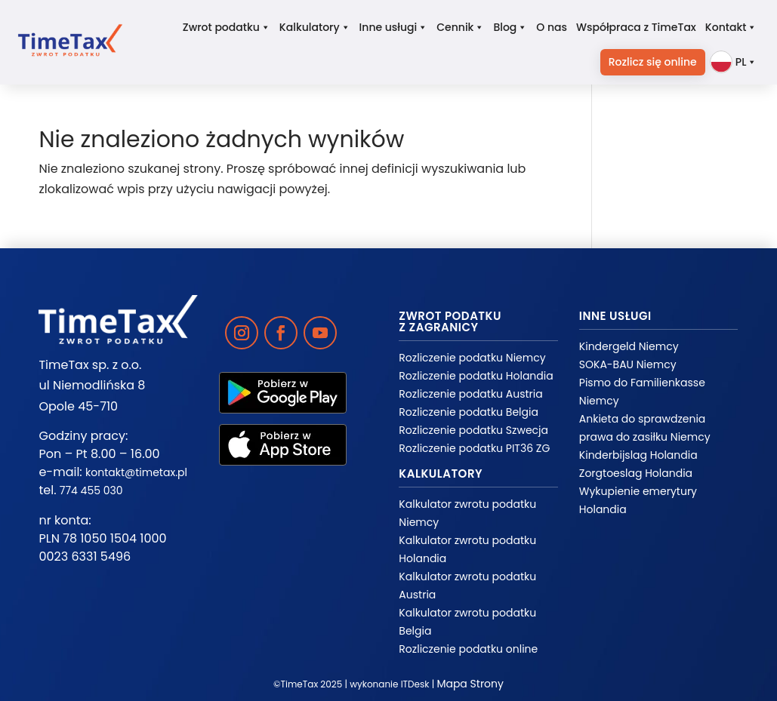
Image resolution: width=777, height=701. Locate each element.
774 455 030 (91, 490)
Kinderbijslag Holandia (638, 455)
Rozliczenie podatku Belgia (468, 412)
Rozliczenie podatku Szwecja (473, 430)
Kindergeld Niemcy (629, 346)
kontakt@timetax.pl (136, 472)
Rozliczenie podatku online (468, 648)
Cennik (460, 27)
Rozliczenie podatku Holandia (476, 375)
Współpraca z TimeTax (636, 27)
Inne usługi (393, 27)
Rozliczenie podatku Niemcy (472, 357)
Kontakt (731, 27)
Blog (510, 27)
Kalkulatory (314, 27)
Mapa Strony (470, 683)
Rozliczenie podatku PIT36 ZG (474, 448)
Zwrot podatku (226, 27)
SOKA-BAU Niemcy (628, 364)
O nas (551, 27)
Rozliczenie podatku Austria (470, 393)
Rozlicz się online (653, 61)
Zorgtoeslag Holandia (635, 473)
